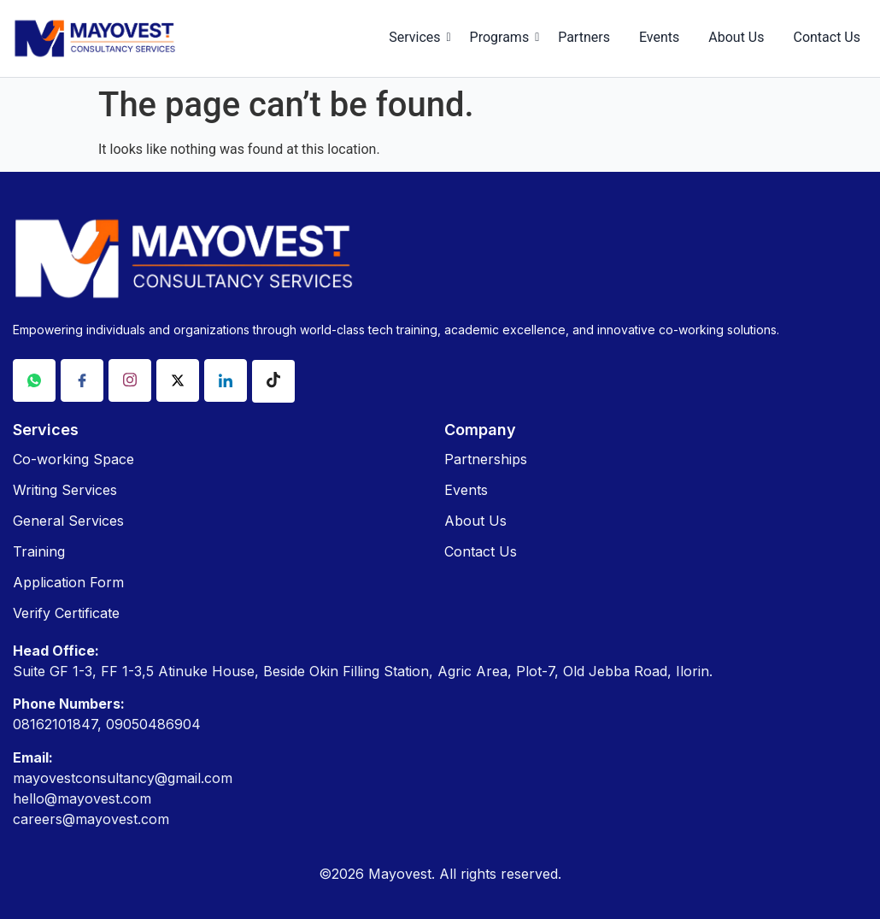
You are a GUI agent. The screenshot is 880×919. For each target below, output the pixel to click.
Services (417, 37)
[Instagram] (130, 380)
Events (659, 37)
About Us (736, 37)
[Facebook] (82, 380)
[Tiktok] (273, 381)
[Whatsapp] (34, 380)
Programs (503, 37)
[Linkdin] (225, 380)
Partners (584, 37)
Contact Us (826, 37)
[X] (177, 380)
